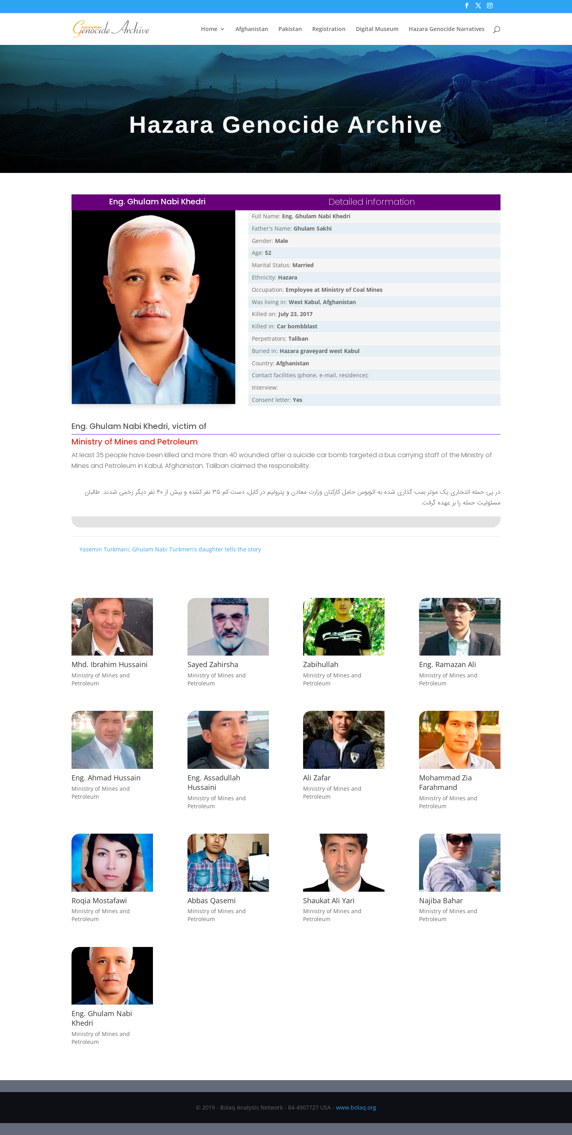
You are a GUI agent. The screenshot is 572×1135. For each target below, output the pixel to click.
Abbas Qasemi (211, 900)
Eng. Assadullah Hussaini (213, 782)
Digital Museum (377, 29)
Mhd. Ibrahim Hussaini (110, 664)
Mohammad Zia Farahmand (445, 782)
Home (209, 29)
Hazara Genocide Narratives (447, 29)
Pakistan (290, 29)
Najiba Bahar (441, 900)
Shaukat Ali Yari (329, 900)
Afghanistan (252, 29)
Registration (329, 29)
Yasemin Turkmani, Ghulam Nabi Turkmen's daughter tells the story (170, 549)
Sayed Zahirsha (212, 664)
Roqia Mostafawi (99, 900)
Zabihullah (320, 664)
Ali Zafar (316, 777)
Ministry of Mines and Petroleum (135, 441)
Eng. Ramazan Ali (447, 664)
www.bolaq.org (356, 1107)
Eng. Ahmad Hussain (106, 777)
